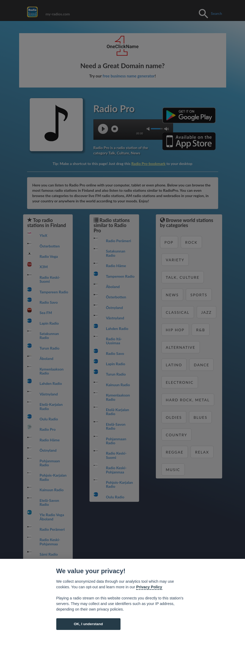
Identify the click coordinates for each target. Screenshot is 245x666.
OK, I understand (88, 624)
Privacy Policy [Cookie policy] (149, 587)
